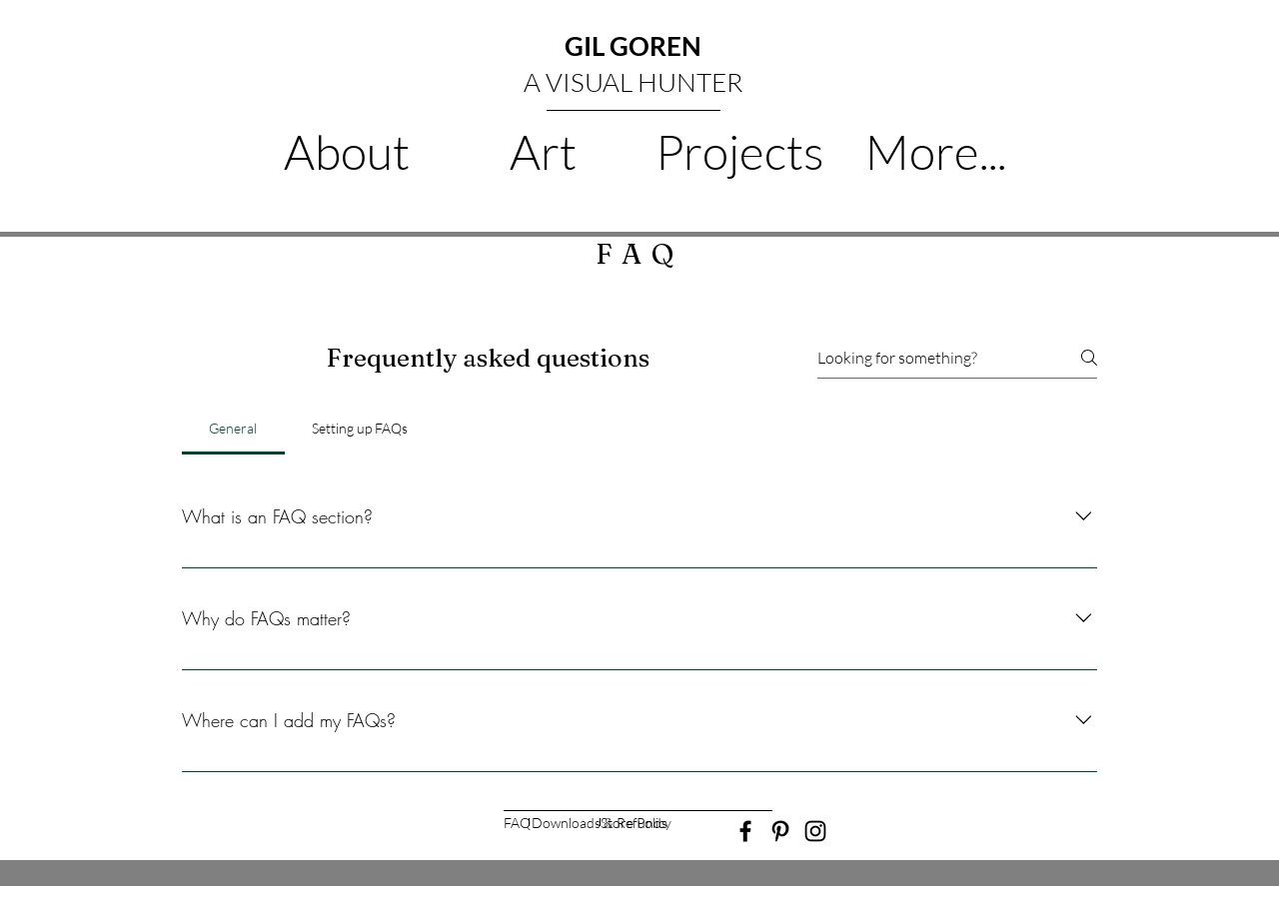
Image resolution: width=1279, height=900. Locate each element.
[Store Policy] (636, 823)
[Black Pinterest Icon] (780, 831)
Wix (758, 891)
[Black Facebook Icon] (745, 831)
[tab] (233, 428)
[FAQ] (517, 823)
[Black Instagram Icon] (815, 831)
